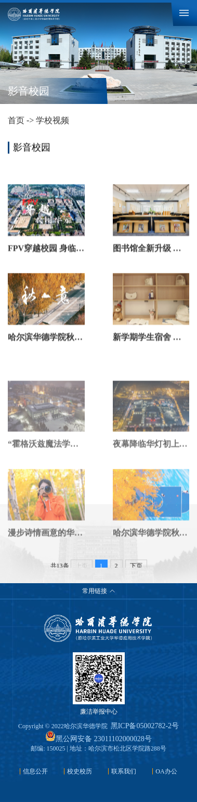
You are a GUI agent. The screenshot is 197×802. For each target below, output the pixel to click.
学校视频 (52, 120)
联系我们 (123, 771)
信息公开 (35, 771)
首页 (16, 120)
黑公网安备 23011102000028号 (98, 739)
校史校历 (79, 771)
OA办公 (166, 771)
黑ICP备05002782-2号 (145, 726)
